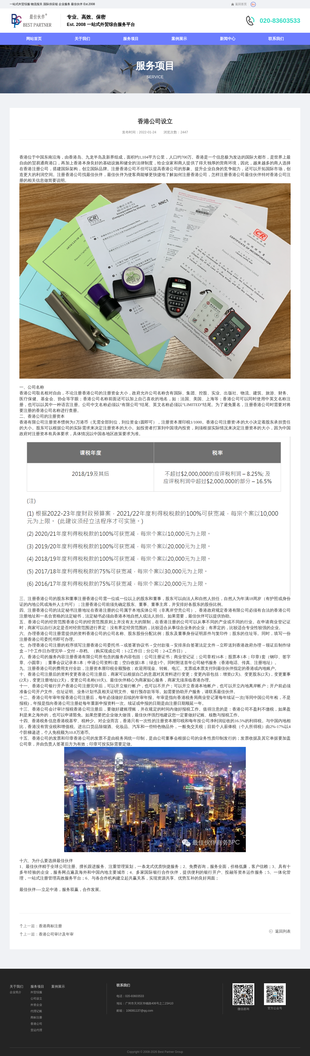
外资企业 (36, 1005)
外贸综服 (36, 992)
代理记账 (36, 1011)
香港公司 (36, 1023)
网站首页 (34, 39)
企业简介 (15, 992)
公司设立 (36, 998)
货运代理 (36, 1030)
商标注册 (36, 1017)
